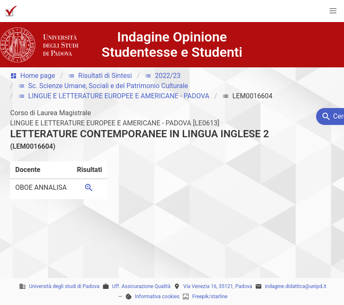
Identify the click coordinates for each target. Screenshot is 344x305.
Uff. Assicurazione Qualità (141, 286)
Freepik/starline (209, 296)
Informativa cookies (157, 296)
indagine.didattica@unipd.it (296, 286)
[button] (333, 11)
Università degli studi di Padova (64, 286)
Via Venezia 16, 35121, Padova (217, 286)
